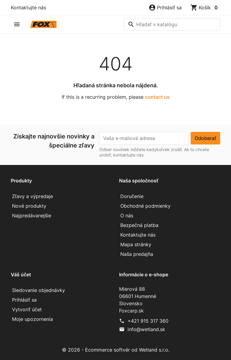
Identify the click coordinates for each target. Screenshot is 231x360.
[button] (165, 7)
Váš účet (21, 275)
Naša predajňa (136, 254)
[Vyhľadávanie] (172, 24)
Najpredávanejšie (31, 216)
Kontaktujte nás (28, 8)
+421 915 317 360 (148, 321)
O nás (126, 216)
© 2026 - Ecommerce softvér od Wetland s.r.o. (115, 350)
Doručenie (131, 196)
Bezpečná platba (139, 225)
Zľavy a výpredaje (32, 196)
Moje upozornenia (32, 319)
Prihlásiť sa (24, 300)
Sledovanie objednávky (38, 290)
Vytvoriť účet (27, 309)
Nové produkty (29, 206)
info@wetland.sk (146, 329)
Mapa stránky (135, 244)
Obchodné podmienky (145, 206)
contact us (157, 97)
